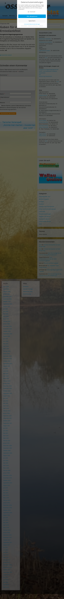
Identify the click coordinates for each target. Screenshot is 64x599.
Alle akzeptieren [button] (32, 16)
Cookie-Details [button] (24, 26)
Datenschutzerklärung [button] (33, 26)
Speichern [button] (32, 21)
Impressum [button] (41, 26)
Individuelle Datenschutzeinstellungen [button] (32, 24)
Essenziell (31, 12)
